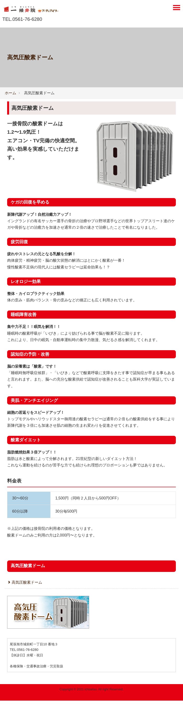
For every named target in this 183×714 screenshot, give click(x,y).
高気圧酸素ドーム (32, 108)
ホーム (10, 93)
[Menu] (176, 9)
